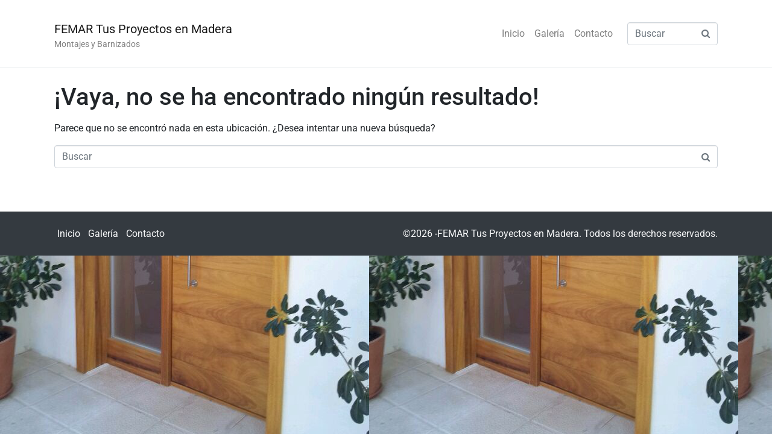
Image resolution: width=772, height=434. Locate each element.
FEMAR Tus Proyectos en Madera (143, 29)
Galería (549, 33)
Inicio (513, 33)
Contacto (593, 33)
